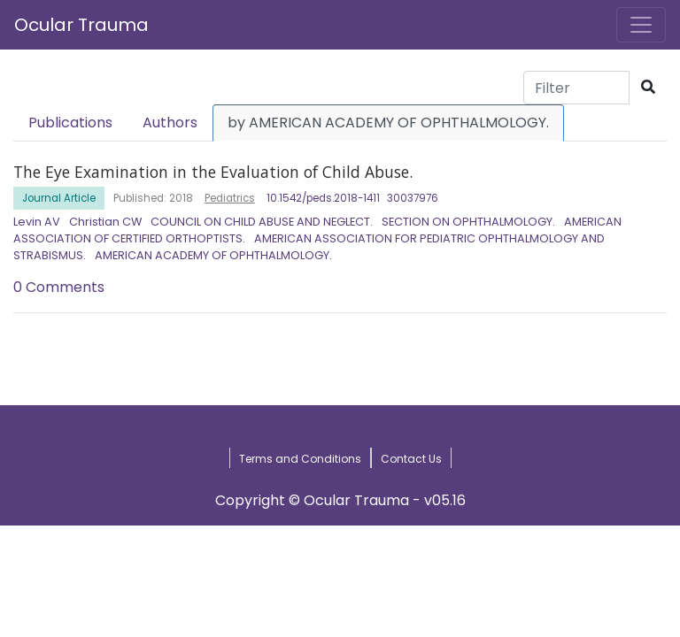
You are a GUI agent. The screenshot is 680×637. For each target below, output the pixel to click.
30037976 (412, 198)
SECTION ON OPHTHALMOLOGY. (468, 221)
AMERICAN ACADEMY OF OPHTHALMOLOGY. (213, 255)
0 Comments (58, 287)
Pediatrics (230, 198)
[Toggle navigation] (641, 24)
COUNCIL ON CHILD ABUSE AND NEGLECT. (262, 221)
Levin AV (36, 221)
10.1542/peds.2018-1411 (323, 198)
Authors (170, 122)
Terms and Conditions (300, 458)
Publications (70, 122)
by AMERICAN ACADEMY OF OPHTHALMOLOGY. (388, 122)
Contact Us (411, 458)
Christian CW (105, 221)
